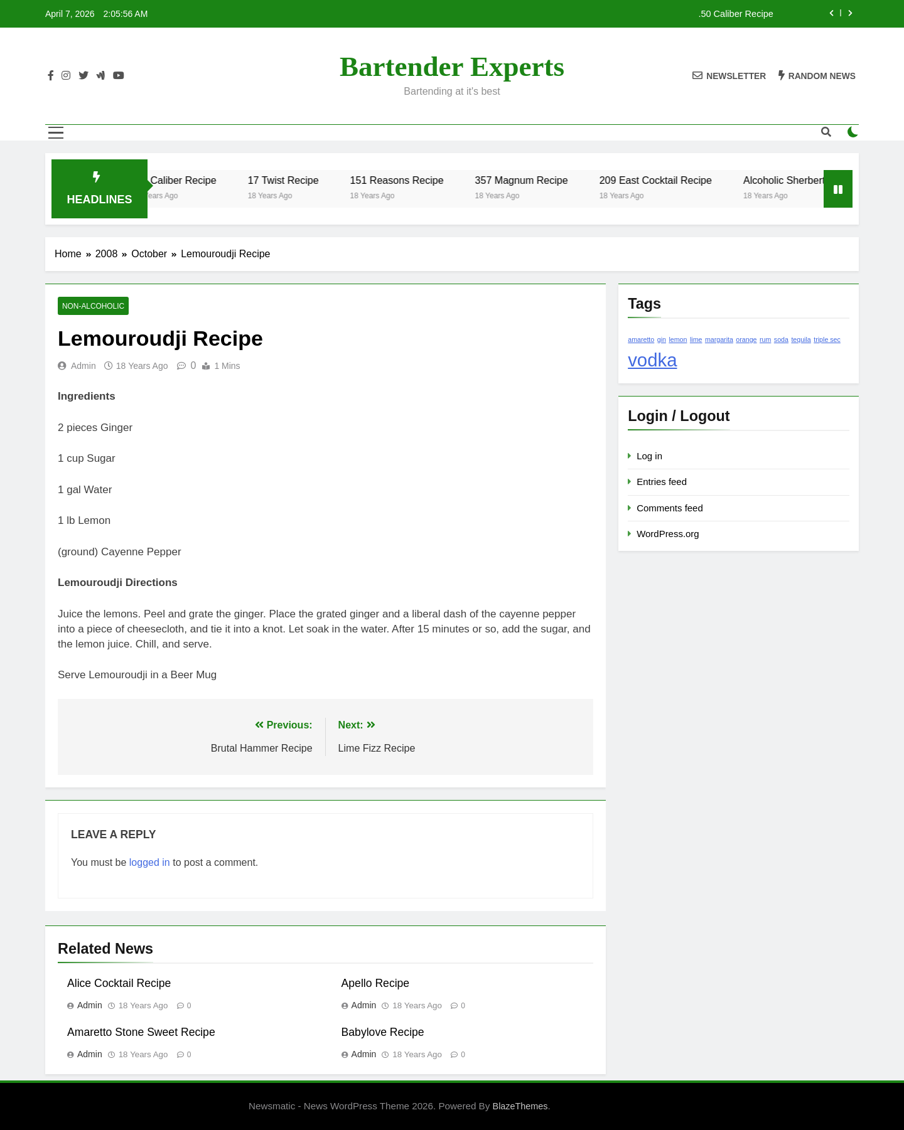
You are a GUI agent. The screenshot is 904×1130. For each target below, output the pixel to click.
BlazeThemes (520, 1106)
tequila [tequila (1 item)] (800, 339)
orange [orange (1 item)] (746, 339)
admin (83, 366)
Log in (649, 455)
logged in (149, 862)
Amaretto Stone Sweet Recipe (141, 1032)
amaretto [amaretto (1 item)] (641, 339)
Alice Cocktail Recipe (119, 983)
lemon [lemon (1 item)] (678, 339)
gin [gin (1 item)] (661, 339)
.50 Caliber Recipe (735, 14)
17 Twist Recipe (297, 180)
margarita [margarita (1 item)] (719, 339)
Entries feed (662, 481)
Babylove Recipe (383, 1032)
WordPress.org (668, 533)
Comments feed (670, 508)
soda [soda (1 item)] (781, 339)
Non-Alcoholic (93, 306)
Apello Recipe (376, 983)
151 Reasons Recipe (411, 180)
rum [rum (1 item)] (765, 339)
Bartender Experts (452, 66)
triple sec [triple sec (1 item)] (827, 339)
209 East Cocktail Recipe (669, 180)
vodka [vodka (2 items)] (652, 359)
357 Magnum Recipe (535, 180)
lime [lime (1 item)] (696, 339)
